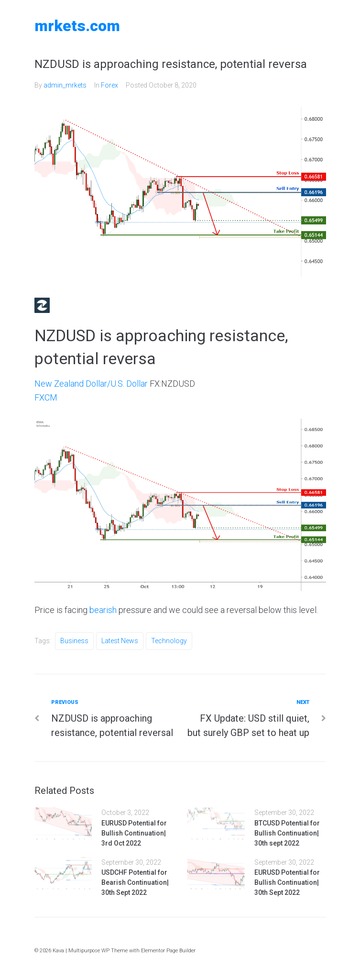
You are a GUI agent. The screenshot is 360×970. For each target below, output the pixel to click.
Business (74, 641)
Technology (169, 641)
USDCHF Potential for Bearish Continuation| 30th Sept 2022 (135, 882)
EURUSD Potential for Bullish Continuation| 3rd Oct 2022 (134, 833)
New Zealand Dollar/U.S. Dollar (91, 384)
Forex (109, 85)
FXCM (45, 397)
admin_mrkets (65, 85)
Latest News (119, 641)
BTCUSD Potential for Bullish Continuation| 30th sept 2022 (287, 833)
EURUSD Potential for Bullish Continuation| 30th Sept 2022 (287, 882)
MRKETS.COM (77, 26)
